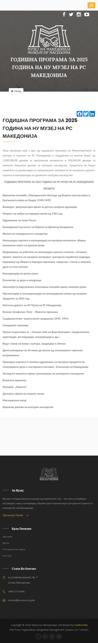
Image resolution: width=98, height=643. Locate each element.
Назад (16, 91)
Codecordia (80, 625)
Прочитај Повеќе (15, 515)
